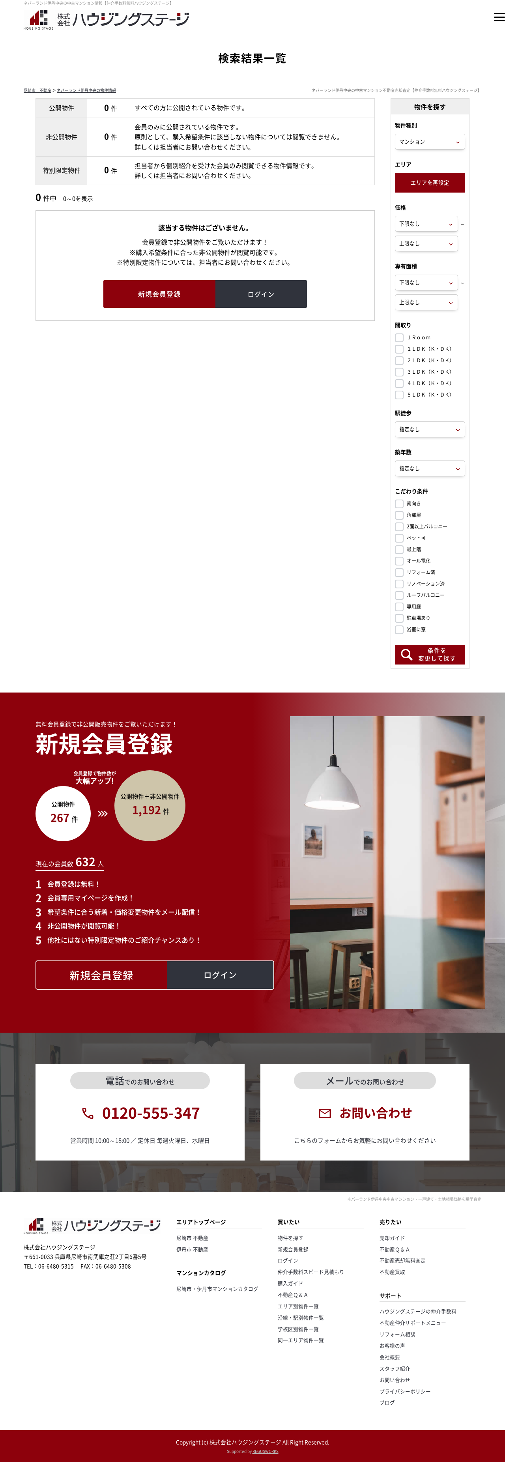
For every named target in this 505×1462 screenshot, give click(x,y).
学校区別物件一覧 (298, 1329)
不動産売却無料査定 (403, 1260)
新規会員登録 (293, 1249)
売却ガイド (392, 1237)
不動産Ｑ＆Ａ (293, 1294)
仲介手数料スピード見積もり (311, 1271)
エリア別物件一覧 (298, 1306)
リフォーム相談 (397, 1334)
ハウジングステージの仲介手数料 (418, 1311)
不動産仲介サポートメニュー (413, 1322)
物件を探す (290, 1237)
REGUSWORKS (265, 1451)
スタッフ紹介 (395, 1368)
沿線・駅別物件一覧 (301, 1317)
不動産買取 (392, 1271)
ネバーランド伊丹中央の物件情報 (86, 90)
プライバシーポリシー (405, 1391)
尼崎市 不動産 (37, 90)
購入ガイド (290, 1283)
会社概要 (390, 1357)
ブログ (387, 1402)
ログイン (288, 1260)
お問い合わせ (395, 1379)
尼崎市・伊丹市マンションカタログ (217, 1288)
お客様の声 (392, 1345)
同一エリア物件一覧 (301, 1340)
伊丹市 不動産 (192, 1249)
